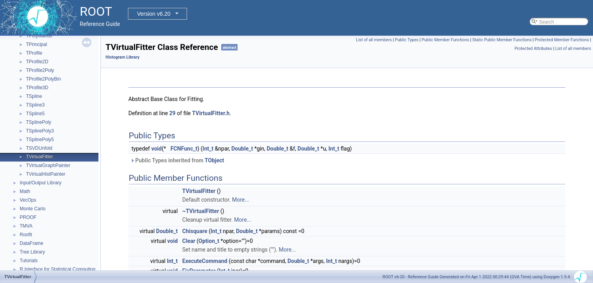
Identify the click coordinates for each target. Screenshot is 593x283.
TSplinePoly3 (40, 131)
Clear (188, 241)
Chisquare (195, 231)
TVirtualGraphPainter (48, 165)
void (156, 148)
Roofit (26, 234)
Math (25, 191)
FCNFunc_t (183, 148)
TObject (214, 160)
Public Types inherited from (177, 160)
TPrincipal (36, 44)
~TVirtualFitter (200, 211)
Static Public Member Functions (502, 39)
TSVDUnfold (39, 148)
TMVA (26, 226)
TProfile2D (37, 61)
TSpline (34, 96)
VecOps (28, 200)
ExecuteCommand (204, 261)
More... (240, 200)
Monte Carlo (32, 208)
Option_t (208, 241)
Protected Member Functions (562, 39)
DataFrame (31, 243)
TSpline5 (35, 113)
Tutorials (29, 260)
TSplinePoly (38, 122)
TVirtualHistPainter (45, 174)
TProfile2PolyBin (43, 79)
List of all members (374, 39)
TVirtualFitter (39, 157)
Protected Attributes (533, 48)
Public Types (407, 39)
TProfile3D (37, 87)
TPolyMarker (39, 36)
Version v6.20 (153, 14)
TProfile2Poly (40, 70)
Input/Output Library (40, 183)
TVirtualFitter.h (211, 113)
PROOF (28, 217)
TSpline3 (35, 105)
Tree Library (32, 252)
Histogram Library (122, 57)
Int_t (207, 148)
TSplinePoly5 (40, 139)
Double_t (242, 148)
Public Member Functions (445, 39)
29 (172, 113)
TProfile (34, 53)
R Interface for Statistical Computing (57, 269)
